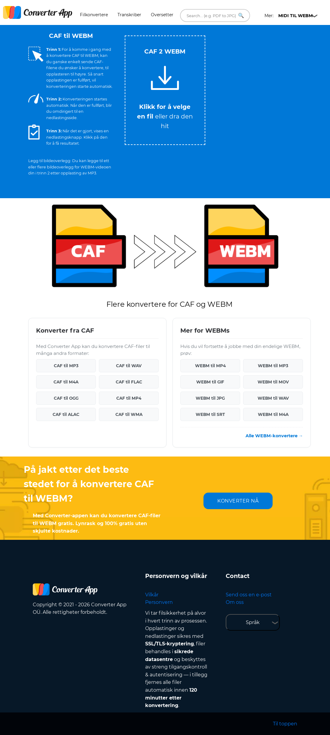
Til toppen (285, 724)
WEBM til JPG (210, 398)
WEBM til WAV (273, 398)
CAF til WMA (128, 414)
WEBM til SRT (210, 414)
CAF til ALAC (66, 414)
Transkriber (129, 14)
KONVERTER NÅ (237, 501)
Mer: (288, 15)
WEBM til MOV (273, 382)
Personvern (159, 602)
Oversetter (162, 14)
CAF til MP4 (128, 398)
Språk (253, 622)
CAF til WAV (129, 365)
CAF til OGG (66, 398)
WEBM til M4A (273, 414)
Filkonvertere (94, 14)
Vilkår (151, 595)
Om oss (235, 602)
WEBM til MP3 (273, 365)
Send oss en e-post (249, 595)
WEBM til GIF (210, 382)
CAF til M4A (65, 382)
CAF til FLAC (129, 382)
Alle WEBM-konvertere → (274, 435)
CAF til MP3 (66, 365)
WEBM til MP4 (210, 365)
